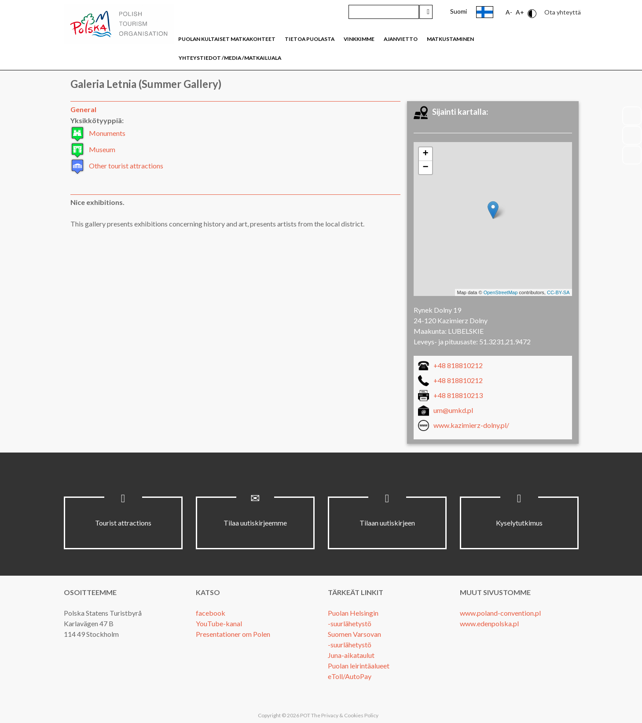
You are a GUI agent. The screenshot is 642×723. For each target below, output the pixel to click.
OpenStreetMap (501, 292)
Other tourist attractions (126, 165)
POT (304, 715)
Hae (426, 12)
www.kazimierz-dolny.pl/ (471, 425)
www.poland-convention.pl (500, 613)
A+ (520, 12)
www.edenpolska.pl (489, 623)
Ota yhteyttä (562, 12)
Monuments (107, 133)
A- (509, 12)
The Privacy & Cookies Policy (344, 715)
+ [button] (425, 154)
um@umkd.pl (453, 410)
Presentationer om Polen (233, 634)
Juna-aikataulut (351, 655)
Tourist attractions (123, 523)
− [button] (425, 167)
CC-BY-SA (558, 292)
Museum (102, 149)
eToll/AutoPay (349, 676)
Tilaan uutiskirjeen (387, 523)
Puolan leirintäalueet (358, 665)
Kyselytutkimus (519, 523)
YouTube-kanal (219, 623)
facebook (210, 613)
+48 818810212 (458, 365)
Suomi (458, 11)
